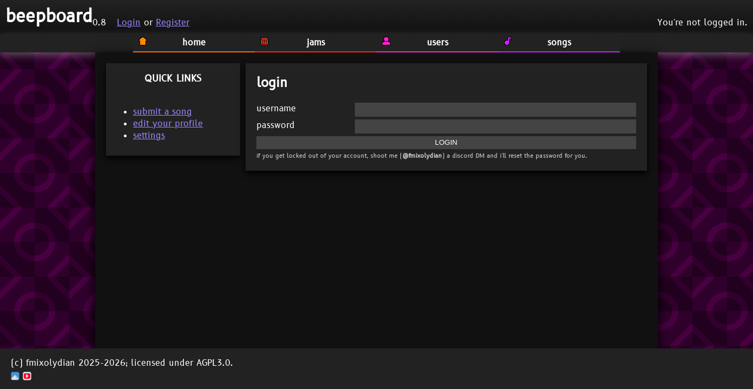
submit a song (162, 112)
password (275, 125)
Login (129, 23)
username (276, 109)
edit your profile (168, 124)
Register (172, 23)
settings (149, 136)
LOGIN (446, 142)
